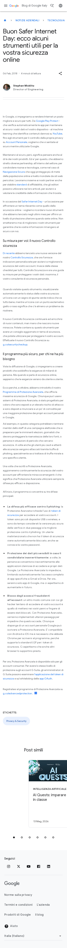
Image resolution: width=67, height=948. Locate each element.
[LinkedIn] (48, 866)
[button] (60, 73)
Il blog (39, 915)
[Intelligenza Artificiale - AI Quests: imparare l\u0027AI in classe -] (40, 793)
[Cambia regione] (33, 936)
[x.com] (18, 866)
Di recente (9, 253)
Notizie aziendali (27, 20)
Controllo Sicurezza (22, 257)
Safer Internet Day (32, 201)
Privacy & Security (16, 721)
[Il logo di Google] (12, 883)
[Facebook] (38, 866)
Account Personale (16, 142)
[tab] (14, 837)
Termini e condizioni (18, 905)
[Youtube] (28, 866)
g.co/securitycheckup (15, 344)
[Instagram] (8, 866)
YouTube (57, 133)
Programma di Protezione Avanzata (23, 391)
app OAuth (45, 678)
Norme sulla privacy (18, 895)
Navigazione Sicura (14, 171)
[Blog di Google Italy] (5, 20)
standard (21, 184)
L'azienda (43, 905)
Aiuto (11, 926)
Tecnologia (56, 20)
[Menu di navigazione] (5, 5)
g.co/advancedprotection (17, 693)
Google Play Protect (47, 120)
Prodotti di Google (17, 915)
